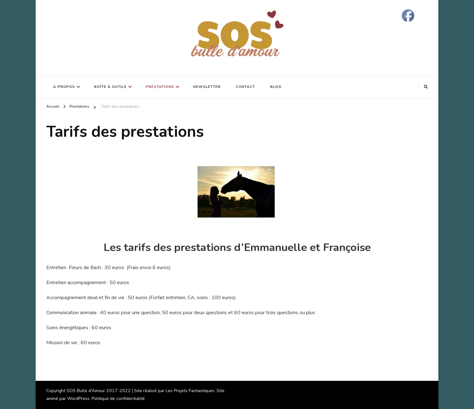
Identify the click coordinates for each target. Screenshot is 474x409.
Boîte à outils (110, 86)
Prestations (160, 86)
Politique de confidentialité (118, 398)
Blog (275, 86)
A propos (64, 86)
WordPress (78, 398)
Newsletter (207, 86)
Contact (245, 86)
